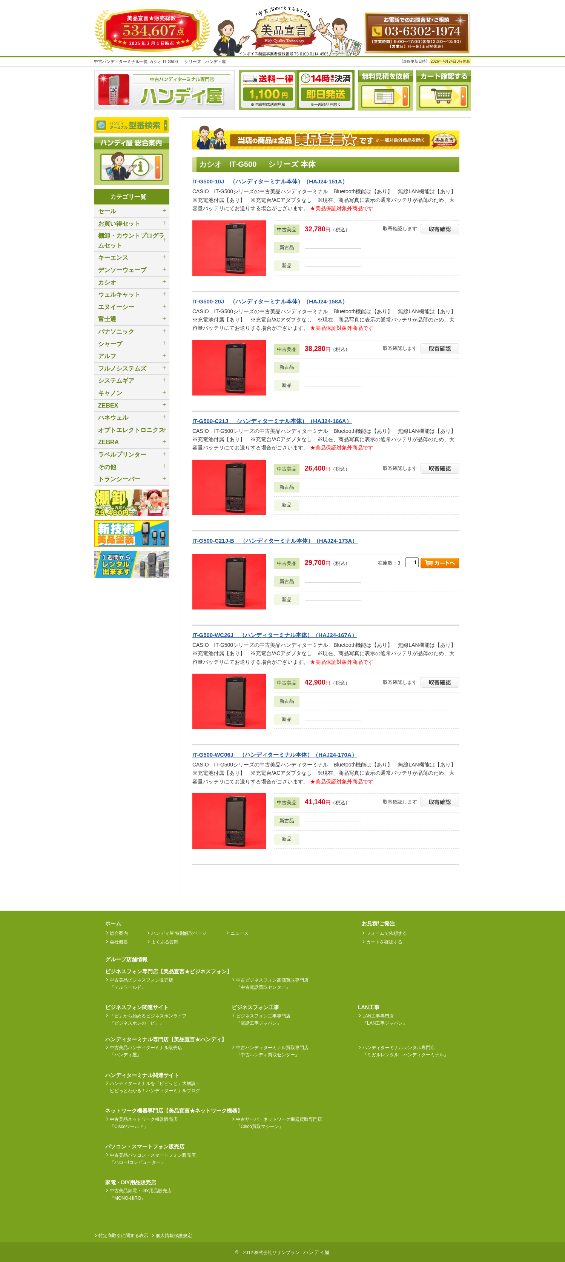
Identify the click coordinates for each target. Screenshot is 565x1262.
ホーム (113, 923)
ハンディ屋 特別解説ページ (179, 933)
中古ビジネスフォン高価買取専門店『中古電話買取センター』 (272, 983)
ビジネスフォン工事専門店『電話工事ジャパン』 (263, 1019)
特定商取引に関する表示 (123, 1235)
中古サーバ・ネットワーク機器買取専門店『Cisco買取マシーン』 (279, 1123)
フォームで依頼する (386, 933)
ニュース (239, 933)
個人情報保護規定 (174, 1235)
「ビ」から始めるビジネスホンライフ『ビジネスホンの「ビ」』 (148, 1019)
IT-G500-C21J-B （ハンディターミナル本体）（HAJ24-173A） (275, 540)
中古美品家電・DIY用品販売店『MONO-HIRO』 (141, 1194)
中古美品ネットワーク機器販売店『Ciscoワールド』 (144, 1123)
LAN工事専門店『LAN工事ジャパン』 (384, 1019)
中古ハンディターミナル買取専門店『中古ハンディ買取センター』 (272, 1051)
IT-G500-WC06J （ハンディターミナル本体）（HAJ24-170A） (274, 754)
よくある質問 (164, 942)
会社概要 (119, 942)
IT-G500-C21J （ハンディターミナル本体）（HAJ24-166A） (272, 421)
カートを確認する (384, 942)
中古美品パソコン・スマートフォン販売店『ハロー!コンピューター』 (153, 1159)
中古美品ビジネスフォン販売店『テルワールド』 (141, 983)
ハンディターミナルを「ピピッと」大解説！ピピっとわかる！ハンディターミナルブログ (155, 1087)
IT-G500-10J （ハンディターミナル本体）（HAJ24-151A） (270, 181)
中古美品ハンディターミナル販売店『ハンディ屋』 (146, 1051)
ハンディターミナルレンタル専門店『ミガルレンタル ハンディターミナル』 (405, 1051)
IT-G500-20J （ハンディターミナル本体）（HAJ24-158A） (270, 301)
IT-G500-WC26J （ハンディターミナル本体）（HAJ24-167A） (274, 635)
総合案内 (119, 933)
